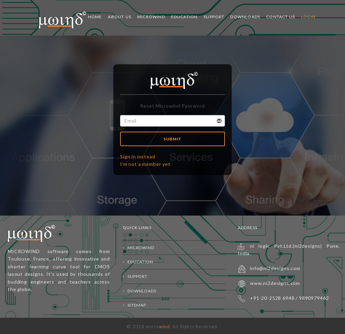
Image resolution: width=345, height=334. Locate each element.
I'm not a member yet (145, 164)
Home (95, 16)
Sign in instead (137, 156)
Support (214, 16)
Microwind (151, 16)
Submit (172, 138)
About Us (119, 16)
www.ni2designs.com (275, 283)
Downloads (245, 16)
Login (308, 16)
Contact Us (280, 16)
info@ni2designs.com (275, 268)
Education (184, 16)
